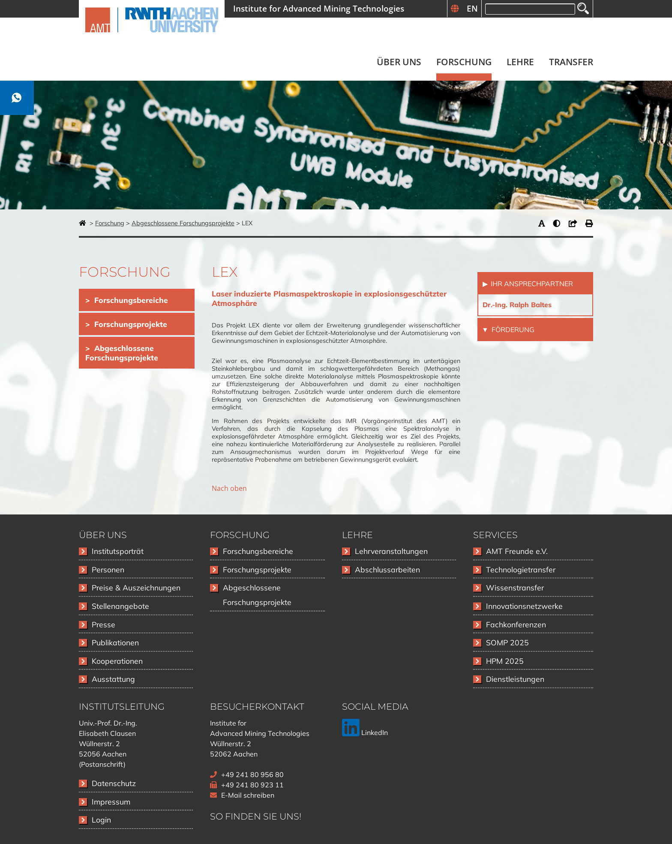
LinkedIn (365, 732)
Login (101, 819)
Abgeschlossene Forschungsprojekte (183, 223)
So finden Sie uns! (255, 816)
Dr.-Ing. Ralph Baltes (517, 304)
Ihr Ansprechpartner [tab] (531, 283)
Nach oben (229, 488)
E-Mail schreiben (247, 795)
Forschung (109, 223)
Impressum (111, 801)
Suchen (583, 8)
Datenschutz (114, 783)
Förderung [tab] (512, 329)
